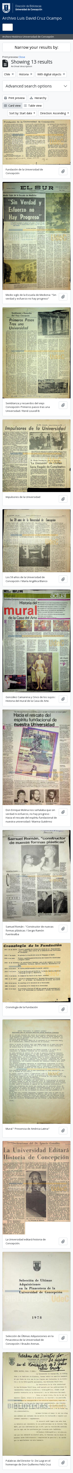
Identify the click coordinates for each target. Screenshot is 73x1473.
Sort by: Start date (21, 113)
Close (21, 57)
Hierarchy (38, 98)
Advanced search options (29, 86)
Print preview (14, 98)
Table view (33, 105)
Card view (12, 105)
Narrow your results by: (36, 47)
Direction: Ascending (53, 113)
